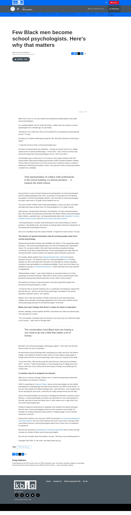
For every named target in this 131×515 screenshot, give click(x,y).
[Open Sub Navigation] (12, 20)
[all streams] (114, 12)
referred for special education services (53, 222)
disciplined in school (72, 220)
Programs (22, 18)
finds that (67, 263)
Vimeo (48, 485)
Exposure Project (40, 388)
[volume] (18, 13)
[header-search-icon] (107, 5)
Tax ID (85, 485)
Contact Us (57, 485)
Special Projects (48, 18)
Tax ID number (111, 18)
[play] (12, 13)
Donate (116, 5)
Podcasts (34, 18)
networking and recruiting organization (49, 434)
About (101, 18)
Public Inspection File (72, 485)
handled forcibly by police (27, 222)
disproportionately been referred (54, 261)
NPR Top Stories (24, 451)
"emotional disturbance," (43, 271)
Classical (83, 18)
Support (92, 18)
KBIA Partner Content (67, 18)
